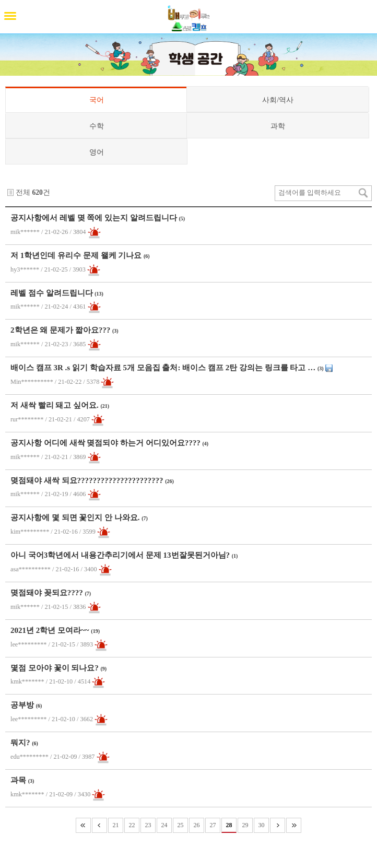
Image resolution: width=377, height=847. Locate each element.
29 (245, 825)
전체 (23, 192)
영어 (96, 152)
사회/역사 (277, 100)
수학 (96, 126)
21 (116, 825)
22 (132, 825)
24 (164, 825)
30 (261, 825)
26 (197, 825)
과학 (277, 126)
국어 (96, 100)
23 (148, 825)
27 (213, 825)
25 (181, 825)
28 (229, 825)
